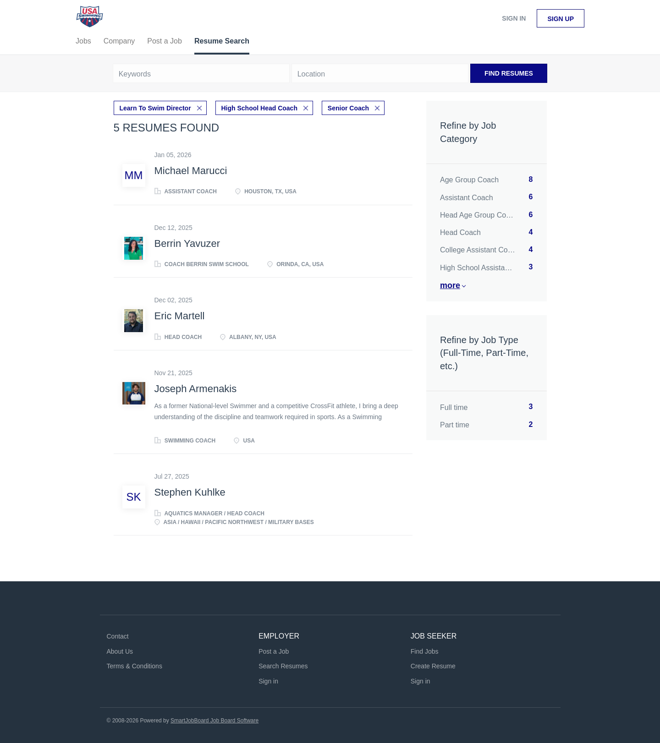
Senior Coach (348, 108)
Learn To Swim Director (155, 108)
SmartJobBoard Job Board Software (214, 720)
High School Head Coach (259, 108)
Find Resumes (508, 73)
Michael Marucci (190, 170)
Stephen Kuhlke (190, 492)
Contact (118, 636)
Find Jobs (425, 651)
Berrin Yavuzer (187, 243)
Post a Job (273, 651)
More (450, 285)
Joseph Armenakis (195, 388)
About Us (120, 651)
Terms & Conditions (134, 666)
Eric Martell (179, 316)
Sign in (514, 18)
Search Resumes (283, 666)
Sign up (560, 18)
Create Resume (433, 666)
